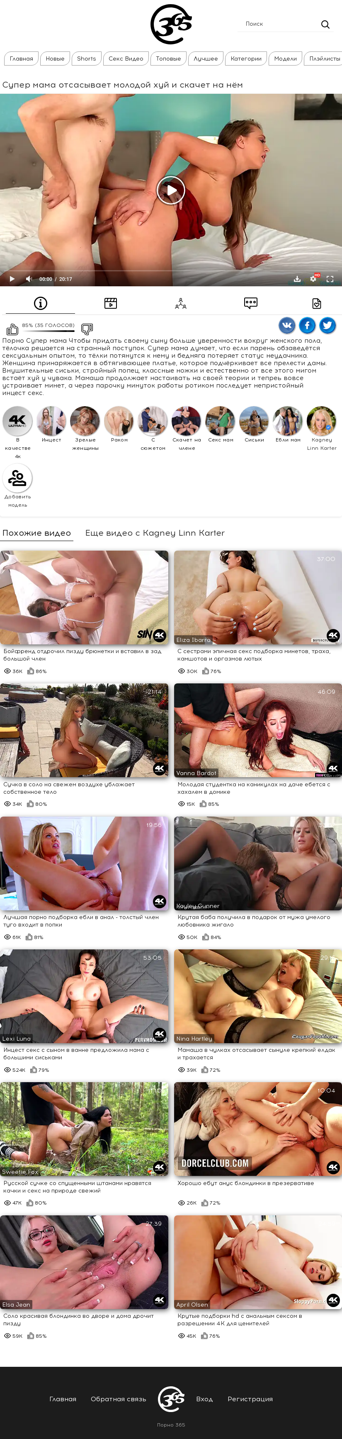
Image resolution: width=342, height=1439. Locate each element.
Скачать (297, 279)
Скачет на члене (186, 428)
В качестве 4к (17, 432)
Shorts (86, 58)
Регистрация (250, 1399)
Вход (204, 1399)
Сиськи (254, 424)
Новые (55, 58)
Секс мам (220, 424)
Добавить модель (17, 485)
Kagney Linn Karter (322, 428)
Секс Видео (126, 58)
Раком (118, 424)
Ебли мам (287, 424)
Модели (285, 58)
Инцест (51, 424)
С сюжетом (152, 428)
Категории (246, 58)
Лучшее (206, 58)
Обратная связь (118, 1399)
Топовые (168, 58)
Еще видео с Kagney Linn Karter (155, 533)
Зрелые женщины (84, 428)
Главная (21, 58)
